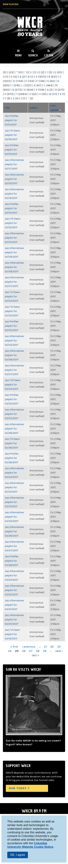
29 (44, 651)
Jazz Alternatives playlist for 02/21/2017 (14, 487)
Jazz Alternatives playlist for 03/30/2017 (14, 516)
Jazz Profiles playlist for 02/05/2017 (11, 326)
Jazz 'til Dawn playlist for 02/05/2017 (12, 296)
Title (7, 107)
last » (35, 655)
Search (33, 55)
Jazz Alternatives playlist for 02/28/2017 (14, 428)
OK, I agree (17, 854)
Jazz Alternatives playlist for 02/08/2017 (14, 267)
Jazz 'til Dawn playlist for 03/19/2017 (12, 634)
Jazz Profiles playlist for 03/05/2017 (11, 399)
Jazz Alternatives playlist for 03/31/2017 (14, 502)
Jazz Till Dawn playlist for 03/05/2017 (12, 384)
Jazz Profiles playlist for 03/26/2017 (11, 561)
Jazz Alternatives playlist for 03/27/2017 (14, 546)
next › (59, 651)
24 (9, 651)
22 (52, 646)
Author (34, 107)
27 (30, 651)
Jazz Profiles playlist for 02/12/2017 (11, 208)
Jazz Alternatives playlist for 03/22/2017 (14, 590)
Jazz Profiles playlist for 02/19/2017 (11, 149)
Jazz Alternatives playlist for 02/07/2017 (14, 282)
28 (38, 651)
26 (24, 651)
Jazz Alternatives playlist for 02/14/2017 (14, 193)
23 (59, 646)
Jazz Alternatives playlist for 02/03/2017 (14, 340)
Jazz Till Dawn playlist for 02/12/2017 (12, 223)
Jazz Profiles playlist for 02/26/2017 (11, 458)
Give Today (17, 788)
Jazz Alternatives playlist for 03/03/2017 (14, 414)
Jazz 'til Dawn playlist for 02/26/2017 (12, 443)
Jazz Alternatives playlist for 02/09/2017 (14, 252)
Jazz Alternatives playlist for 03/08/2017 (14, 355)
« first (14, 646)
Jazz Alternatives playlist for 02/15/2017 (14, 179)
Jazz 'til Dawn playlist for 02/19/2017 (12, 135)
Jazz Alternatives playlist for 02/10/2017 (14, 237)
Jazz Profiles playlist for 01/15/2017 (11, 120)
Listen (48, 55)
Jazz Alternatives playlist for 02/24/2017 (14, 472)
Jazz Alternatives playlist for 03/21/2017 (14, 605)
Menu (18, 55)
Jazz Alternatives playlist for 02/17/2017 (14, 164)
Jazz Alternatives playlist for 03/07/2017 (14, 370)
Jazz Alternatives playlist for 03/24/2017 (14, 575)
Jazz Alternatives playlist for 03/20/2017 (14, 619)
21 (45, 646)
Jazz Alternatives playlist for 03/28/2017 (14, 531)
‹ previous (28, 646)
